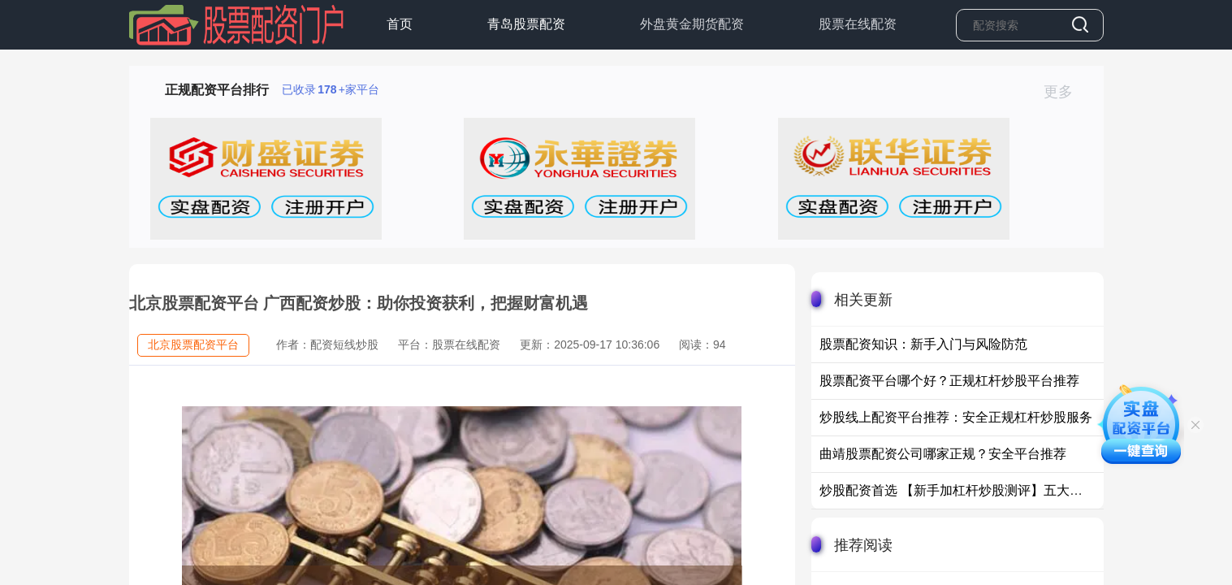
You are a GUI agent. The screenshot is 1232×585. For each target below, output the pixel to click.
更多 (1065, 92)
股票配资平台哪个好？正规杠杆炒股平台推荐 (949, 381)
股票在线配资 (858, 24)
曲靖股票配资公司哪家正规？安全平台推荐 (942, 454)
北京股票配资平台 (193, 344)
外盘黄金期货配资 (692, 24)
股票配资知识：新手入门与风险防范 (923, 344)
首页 (400, 24)
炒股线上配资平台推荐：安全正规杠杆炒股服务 (955, 417)
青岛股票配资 (526, 24)
